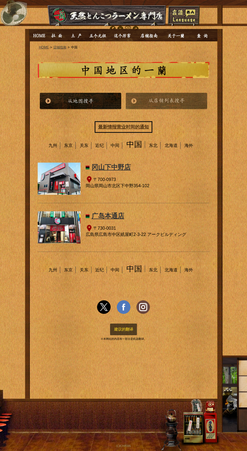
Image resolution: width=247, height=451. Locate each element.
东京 (68, 145)
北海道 (171, 145)
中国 (134, 144)
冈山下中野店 (111, 167)
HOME (44, 47)
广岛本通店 (108, 215)
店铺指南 (59, 47)
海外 (188, 145)
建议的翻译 (123, 329)
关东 (84, 145)
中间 (115, 145)
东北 (153, 145)
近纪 (99, 145)
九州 (53, 145)
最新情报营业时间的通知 (123, 127)
